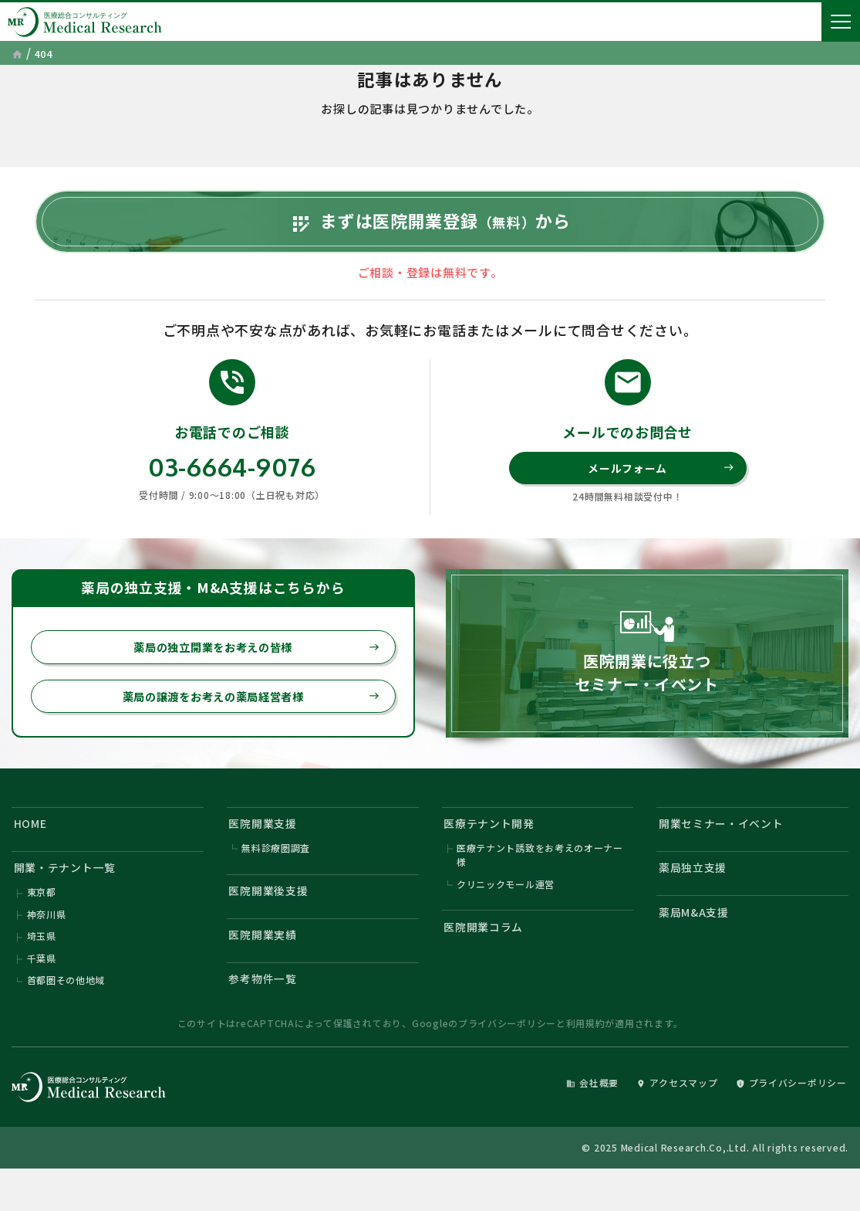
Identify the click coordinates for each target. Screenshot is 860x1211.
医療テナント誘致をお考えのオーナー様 (540, 885)
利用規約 (585, 1063)
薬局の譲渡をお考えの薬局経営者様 (244, 722)
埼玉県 (41, 972)
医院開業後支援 (272, 923)
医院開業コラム (486, 960)
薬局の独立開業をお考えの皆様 (251, 671)
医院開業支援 (266, 852)
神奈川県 (46, 948)
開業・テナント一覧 (69, 899)
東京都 (41, 925)
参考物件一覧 (266, 1017)
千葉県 (41, 995)
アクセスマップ (663, 1123)
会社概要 (571, 1123)
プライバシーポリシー (507, 1063)
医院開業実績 (266, 970)
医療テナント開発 (492, 852)
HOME (32, 852)
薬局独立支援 (696, 899)
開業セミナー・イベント (726, 852)
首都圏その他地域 (66, 1018)
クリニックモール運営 (506, 915)
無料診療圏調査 (275, 878)
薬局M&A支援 (696, 946)
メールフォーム (659, 490)
